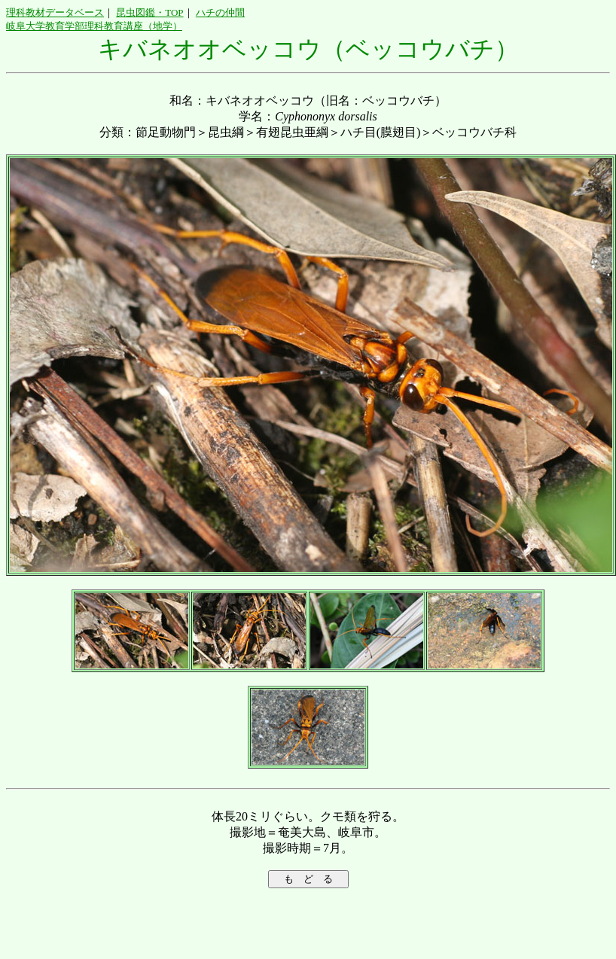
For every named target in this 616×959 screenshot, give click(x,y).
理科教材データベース (55, 12)
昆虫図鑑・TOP (149, 12)
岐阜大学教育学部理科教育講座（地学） (94, 26)
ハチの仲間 (220, 12)
